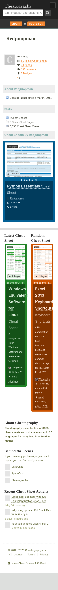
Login (16, 23)
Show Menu (53, 5)
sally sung (17, 510)
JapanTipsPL (40, 523)
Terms (31, 554)
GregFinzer (17, 367)
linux (14, 376)
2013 (45, 406)
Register (36, 23)
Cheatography (13, 428)
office (38, 406)
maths (8, 440)
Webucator (44, 379)
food (44, 436)
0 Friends (26, 64)
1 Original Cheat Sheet (34, 60)
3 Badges (26, 73)
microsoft (40, 401)
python (13, 207)
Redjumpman (17, 198)
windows (13, 381)
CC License (16, 554)
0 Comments (28, 69)
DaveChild (17, 466)
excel (41, 397)
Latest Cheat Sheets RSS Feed (27, 563)
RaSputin (16, 523)
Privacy (44, 554)
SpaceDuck (18, 473)
